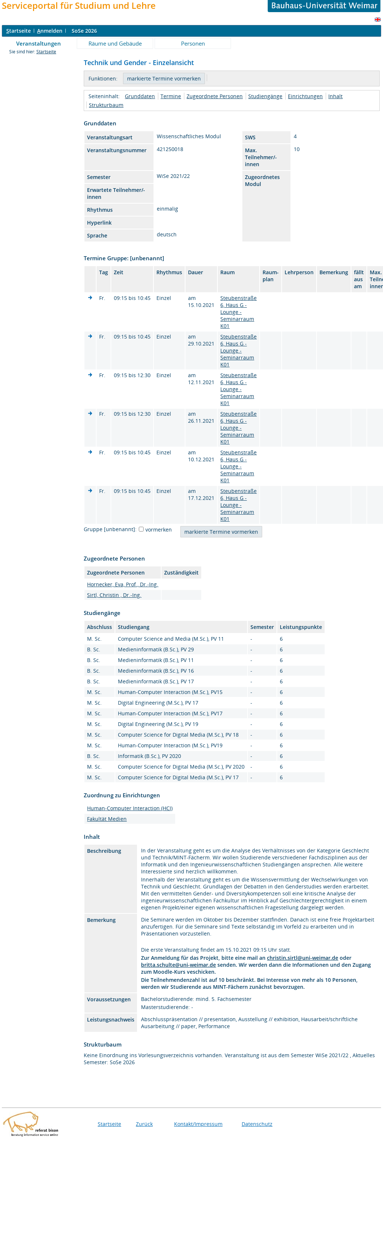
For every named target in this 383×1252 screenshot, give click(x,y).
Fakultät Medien (107, 818)
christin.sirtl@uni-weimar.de (302, 957)
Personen (193, 43)
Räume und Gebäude (115, 43)
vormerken (158, 529)
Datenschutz (257, 1123)
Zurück (144, 1123)
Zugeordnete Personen (215, 96)
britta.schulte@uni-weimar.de (178, 964)
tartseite (18, 30)
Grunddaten (140, 96)
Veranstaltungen (38, 43)
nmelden (49, 30)
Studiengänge (265, 96)
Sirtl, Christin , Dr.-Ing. (114, 594)
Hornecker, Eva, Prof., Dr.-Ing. (122, 584)
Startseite (46, 51)
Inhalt (335, 96)
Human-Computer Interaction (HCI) (130, 808)
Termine (170, 96)
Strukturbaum (106, 104)
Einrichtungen (305, 96)
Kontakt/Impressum (198, 1123)
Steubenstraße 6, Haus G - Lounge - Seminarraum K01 (238, 311)
